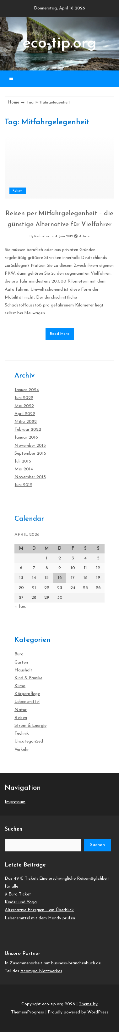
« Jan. (20, 606)
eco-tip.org (59, 44)
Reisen (18, 191)
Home (13, 102)
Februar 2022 (27, 429)
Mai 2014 (23, 469)
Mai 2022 (24, 406)
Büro (19, 654)
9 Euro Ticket (18, 894)
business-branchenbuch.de (76, 963)
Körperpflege (27, 694)
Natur (20, 710)
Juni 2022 (23, 397)
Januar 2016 (26, 437)
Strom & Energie (30, 725)
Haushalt (23, 670)
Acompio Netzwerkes (41, 971)
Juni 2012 (23, 485)
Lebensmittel (27, 701)
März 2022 (25, 421)
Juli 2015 (22, 461)
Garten (21, 662)
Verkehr (21, 749)
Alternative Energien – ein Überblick (39, 910)
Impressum (15, 802)
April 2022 (24, 414)
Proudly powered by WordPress (78, 1012)
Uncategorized (28, 741)
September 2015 (30, 453)
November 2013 (30, 477)
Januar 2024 (26, 390)
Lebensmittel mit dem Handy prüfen (40, 918)
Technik (21, 733)
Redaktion (42, 236)
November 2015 (30, 445)
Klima (19, 686)
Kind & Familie (28, 678)
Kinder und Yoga (21, 902)
